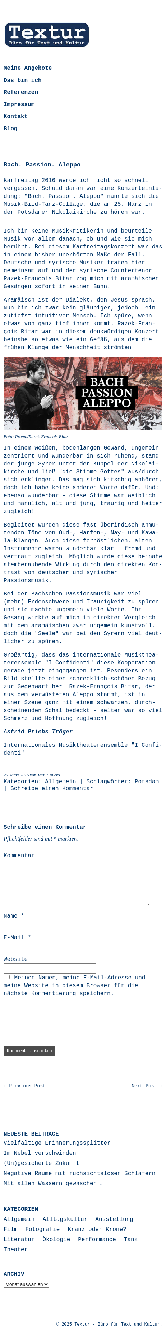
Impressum (19, 104)
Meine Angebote (28, 68)
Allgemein (60, 782)
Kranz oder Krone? (97, 1229)
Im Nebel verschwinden (40, 1153)
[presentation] (58, 1022)
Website (16, 959)
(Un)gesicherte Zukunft (41, 1163)
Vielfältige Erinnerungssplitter (57, 1143)
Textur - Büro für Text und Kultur (117, 1324)
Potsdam (147, 782)
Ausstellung (114, 1219)
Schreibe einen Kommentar (51, 788)
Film (10, 1229)
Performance (97, 1239)
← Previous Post (25, 1086)
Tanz (131, 1239)
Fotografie (42, 1229)
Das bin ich (23, 80)
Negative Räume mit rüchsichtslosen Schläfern (79, 1173)
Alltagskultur (64, 1219)
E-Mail (17, 938)
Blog (10, 129)
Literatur (19, 1239)
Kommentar (19, 856)
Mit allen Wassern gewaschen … (53, 1183)
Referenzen (21, 92)
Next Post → (147, 1086)
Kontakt (16, 116)
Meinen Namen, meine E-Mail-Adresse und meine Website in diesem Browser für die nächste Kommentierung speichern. (74, 986)
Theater (16, 1250)
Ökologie (56, 1239)
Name (14, 916)
